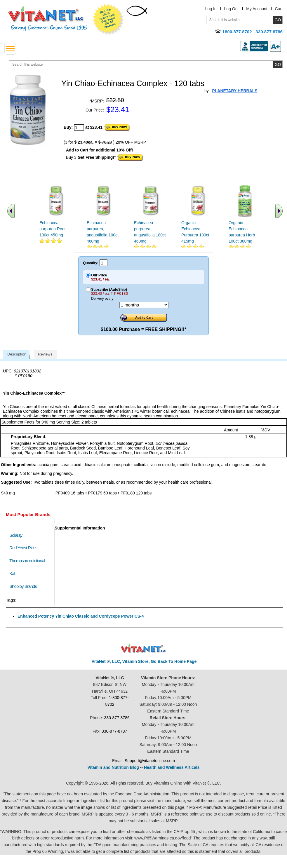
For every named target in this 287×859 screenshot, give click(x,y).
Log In (211, 8)
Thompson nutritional (27, 560)
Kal (12, 573)
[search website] (145, 64)
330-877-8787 (114, 731)
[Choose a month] (143, 305)
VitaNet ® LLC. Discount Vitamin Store (143, 648)
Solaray (15, 535)
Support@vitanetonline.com (150, 760)
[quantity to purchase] (79, 127)
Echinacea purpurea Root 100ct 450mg (52, 228)
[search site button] (277, 64)
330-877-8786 (117, 717)
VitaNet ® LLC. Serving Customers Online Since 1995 (47, 18)
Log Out (231, 8)
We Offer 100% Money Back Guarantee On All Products (108, 20)
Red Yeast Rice (22, 547)
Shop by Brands (24, 586)
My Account (256, 8)
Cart (279, 8)
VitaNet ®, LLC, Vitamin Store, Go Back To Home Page (144, 661)
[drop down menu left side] (10, 49)
